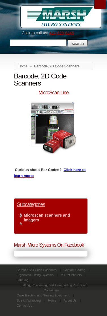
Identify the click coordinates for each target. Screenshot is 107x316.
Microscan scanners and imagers (47, 217)
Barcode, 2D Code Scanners (36, 270)
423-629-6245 (61, 33)
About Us (70, 300)
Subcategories (31, 204)
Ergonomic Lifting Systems (35, 275)
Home (22, 66)
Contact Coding (74, 270)
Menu (100, 4)
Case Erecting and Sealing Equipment (43, 295)
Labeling (23, 280)
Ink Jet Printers (71, 275)
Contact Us (24, 305)
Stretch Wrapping (29, 300)
